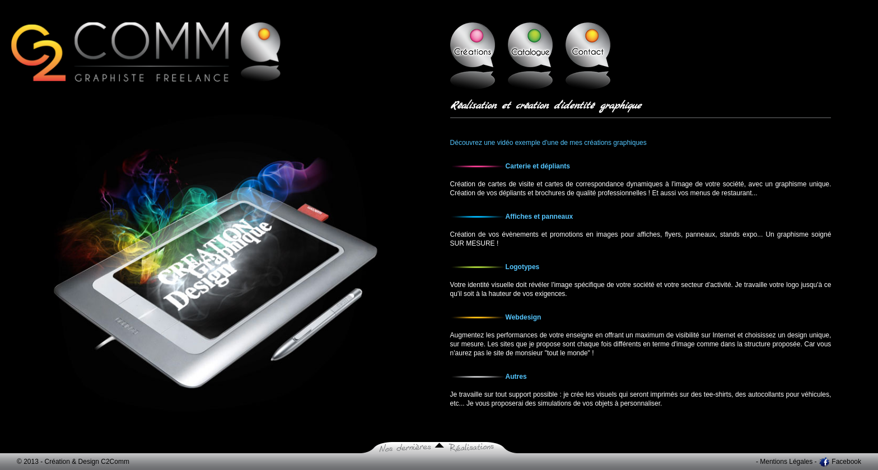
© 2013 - (31, 462)
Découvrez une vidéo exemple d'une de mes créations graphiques (548, 143)
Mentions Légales (786, 462)
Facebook (846, 462)
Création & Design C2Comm (87, 462)
